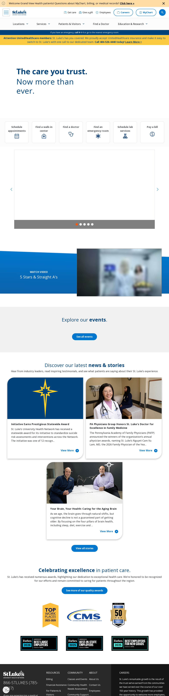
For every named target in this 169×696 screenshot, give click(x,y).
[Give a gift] (86, 12)
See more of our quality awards (84, 525)
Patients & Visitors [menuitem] (69, 24)
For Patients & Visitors (53, 627)
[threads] (28, 679)
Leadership (95, 637)
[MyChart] (146, 12)
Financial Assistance (56, 619)
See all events (84, 336)
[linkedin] (20, 678)
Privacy (54, 684)
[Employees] (103, 12)
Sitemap (100, 687)
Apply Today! (132, 660)
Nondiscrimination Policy (55, 687)
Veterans (51, 656)
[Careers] (123, 12)
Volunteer (73, 641)
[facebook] (5, 678)
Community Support (78, 629)
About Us (94, 613)
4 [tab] (88, 224)
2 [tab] (80, 224)
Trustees (93, 654)
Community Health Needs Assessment (77, 621)
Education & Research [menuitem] (131, 24)
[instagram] (12, 678)
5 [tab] (92, 224)
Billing (49, 613)
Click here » (127, 3)
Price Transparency (56, 650)
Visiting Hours (53, 662)
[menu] (6, 12)
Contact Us (94, 619)
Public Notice (85, 684)
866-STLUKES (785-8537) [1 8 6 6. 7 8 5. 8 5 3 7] (20, 620)
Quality (92, 648)
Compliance (72, 687)
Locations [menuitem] (18, 24)
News (92, 642)
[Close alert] (163, 3)
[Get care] (70, 12)
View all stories (84, 483)
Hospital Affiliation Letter (55, 642)
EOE (47, 684)
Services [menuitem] (41, 24)
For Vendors (52, 635)
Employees (94, 625)
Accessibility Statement (68, 684)
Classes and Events (77, 613)
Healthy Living (75, 635)
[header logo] (19, 12)
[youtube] (43, 678)
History (93, 631)
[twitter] (35, 678)
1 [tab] (77, 224)
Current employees (136, 672)
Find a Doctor (101, 24)
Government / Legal (87, 687)
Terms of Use (98, 684)
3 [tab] (84, 224)
